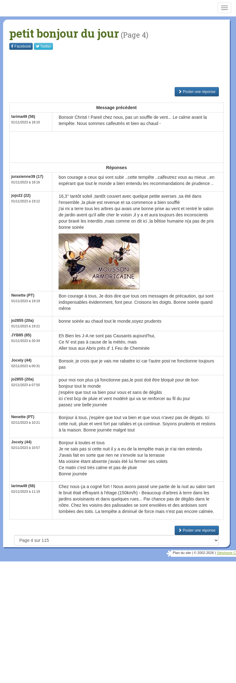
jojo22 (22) (21, 195)
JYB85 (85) (21, 335)
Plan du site (182, 553)
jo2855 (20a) (22, 320)
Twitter (43, 46)
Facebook (21, 46)
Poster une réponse (196, 92)
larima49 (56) (23, 116)
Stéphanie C (226, 553)
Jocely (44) (21, 360)
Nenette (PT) (22, 295)
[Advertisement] (122, 68)
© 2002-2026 (204, 553)
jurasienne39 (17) (27, 176)
